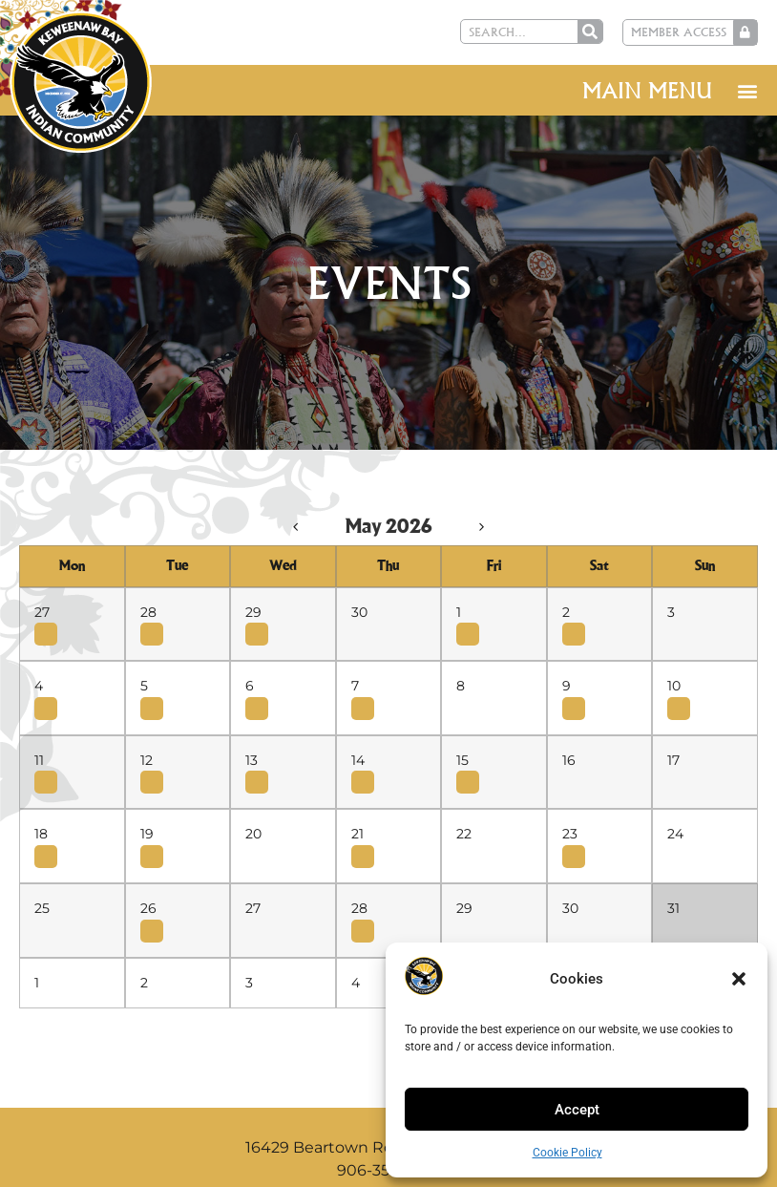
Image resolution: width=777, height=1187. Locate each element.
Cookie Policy (567, 1152)
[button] (738, 978)
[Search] (590, 31)
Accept (577, 1109)
